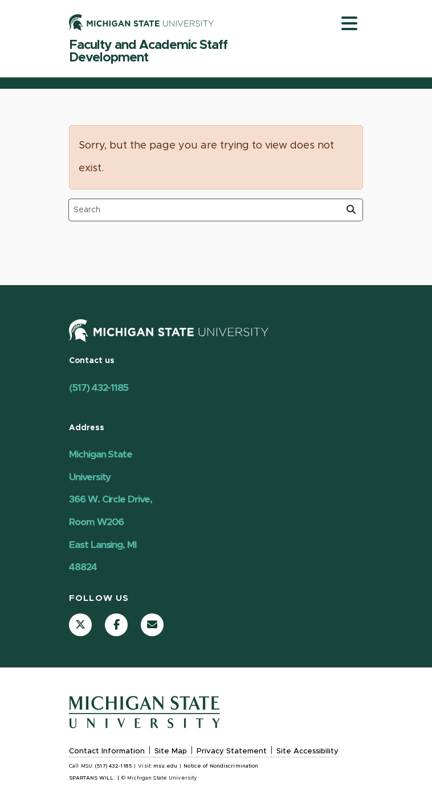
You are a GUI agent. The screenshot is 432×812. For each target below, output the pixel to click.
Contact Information (107, 751)
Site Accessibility (307, 751)
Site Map (170, 751)
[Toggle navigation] (349, 23)
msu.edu (165, 766)
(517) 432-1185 (98, 388)
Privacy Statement (232, 751)
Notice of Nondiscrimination (221, 766)
